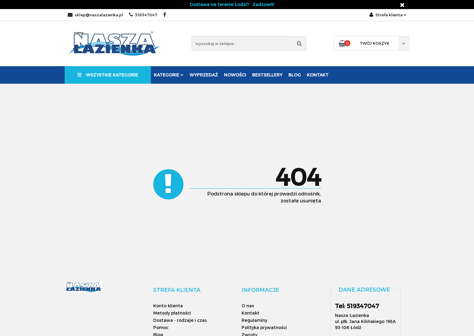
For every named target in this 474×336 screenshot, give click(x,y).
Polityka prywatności (264, 327)
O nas (248, 305)
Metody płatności (172, 312)
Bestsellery (267, 74)
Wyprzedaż (204, 74)
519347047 (143, 14)
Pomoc (160, 327)
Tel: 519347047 (357, 305)
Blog (294, 74)
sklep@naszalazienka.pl (95, 14)
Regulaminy (254, 320)
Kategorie (168, 74)
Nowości (235, 74)
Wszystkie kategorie (107, 74)
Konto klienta (168, 305)
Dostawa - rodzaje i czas (180, 320)
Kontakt (318, 74)
